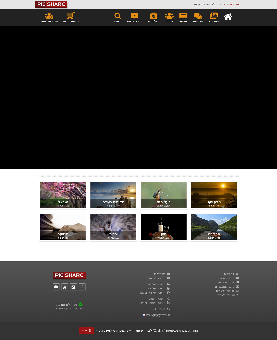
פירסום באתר (159, 308)
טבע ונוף (214, 202)
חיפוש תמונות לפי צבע (154, 302)
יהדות (113, 234)
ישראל (63, 202)
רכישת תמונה (71, 17)
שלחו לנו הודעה (67, 304)
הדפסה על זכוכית (157, 288)
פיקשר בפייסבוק (158, 278)
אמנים (169, 17)
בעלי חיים (164, 202)
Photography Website (156, 314)
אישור (86, 330)
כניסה (229, 4)
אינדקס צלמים (227, 282)
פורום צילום (229, 278)
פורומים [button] (197, 17)
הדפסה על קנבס (157, 284)
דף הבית (231, 273)
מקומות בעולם (113, 202)
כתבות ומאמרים (227, 286)
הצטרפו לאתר (49, 17)
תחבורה (214, 234)
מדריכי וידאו (160, 273)
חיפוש (117, 17)
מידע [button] (183, 17)
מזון (163, 234)
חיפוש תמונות (159, 298)
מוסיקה (63, 234)
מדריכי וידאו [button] (134, 17)
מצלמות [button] (154, 17)
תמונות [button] (214, 17)
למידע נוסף (104, 330)
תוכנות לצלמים (227, 290)
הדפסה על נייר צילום (155, 292)
